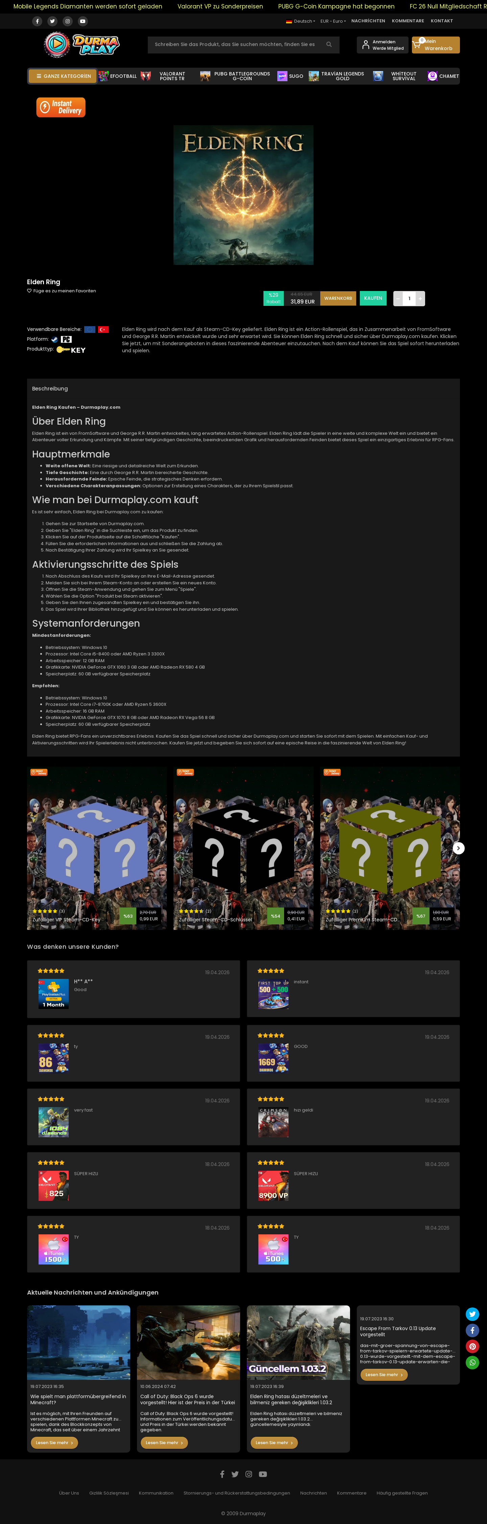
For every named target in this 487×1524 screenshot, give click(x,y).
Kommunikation (156, 1493)
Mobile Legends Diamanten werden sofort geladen (97, 6)
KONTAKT (442, 21)
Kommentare (352, 1493)
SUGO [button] (290, 76)
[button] (436, 45)
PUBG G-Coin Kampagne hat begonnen (345, 6)
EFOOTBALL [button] (117, 76)
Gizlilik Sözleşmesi (109, 1493)
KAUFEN (373, 298)
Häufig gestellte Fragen (402, 1493)
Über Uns (69, 1493)
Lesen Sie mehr (54, 1442)
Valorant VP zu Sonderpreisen (229, 6)
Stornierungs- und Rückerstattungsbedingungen (237, 1493)
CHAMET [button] (443, 76)
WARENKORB (338, 298)
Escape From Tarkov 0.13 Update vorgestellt (398, 1331)
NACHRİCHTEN (368, 21)
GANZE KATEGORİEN (64, 76)
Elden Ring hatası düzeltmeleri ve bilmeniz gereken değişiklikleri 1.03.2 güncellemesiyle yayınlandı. (291, 1399)
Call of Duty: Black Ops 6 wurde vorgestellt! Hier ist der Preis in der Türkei (187, 1399)
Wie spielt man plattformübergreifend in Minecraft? (78, 1399)
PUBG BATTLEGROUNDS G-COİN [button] (235, 76)
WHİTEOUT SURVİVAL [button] (394, 76)
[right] (460, 848)
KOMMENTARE (408, 21)
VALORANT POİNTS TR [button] (163, 76)
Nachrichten (313, 1493)
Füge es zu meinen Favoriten (61, 291)
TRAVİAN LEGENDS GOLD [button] (336, 76)
